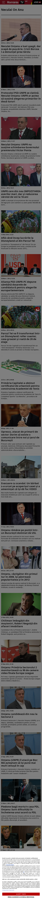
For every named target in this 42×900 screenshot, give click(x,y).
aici (23, 872)
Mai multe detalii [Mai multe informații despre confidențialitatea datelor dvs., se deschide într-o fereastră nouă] (10, 864)
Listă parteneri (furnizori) (8, 890)
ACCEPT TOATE (21, 894)
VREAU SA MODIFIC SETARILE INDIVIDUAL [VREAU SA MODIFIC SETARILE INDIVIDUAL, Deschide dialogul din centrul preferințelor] (21, 897)
